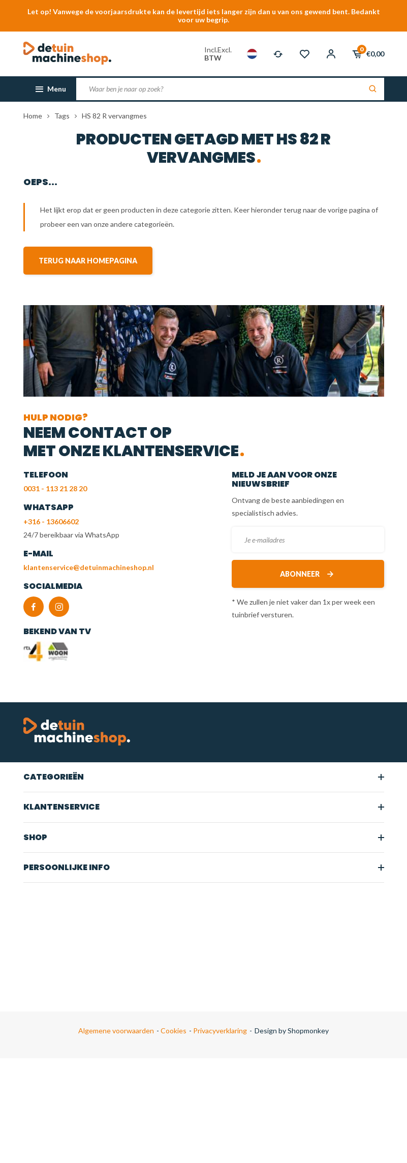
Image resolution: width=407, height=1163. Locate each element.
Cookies (172, 1030)
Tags (62, 115)
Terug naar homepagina (88, 260)
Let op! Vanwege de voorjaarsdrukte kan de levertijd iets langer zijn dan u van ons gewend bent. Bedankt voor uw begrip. (203, 15)
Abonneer (307, 574)
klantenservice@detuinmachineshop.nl (88, 567)
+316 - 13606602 (51, 521)
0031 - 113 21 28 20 (55, 488)
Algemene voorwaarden (116, 1030)
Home (32, 115)
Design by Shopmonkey (292, 1030)
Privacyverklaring (219, 1030)
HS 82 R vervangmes (114, 115)
